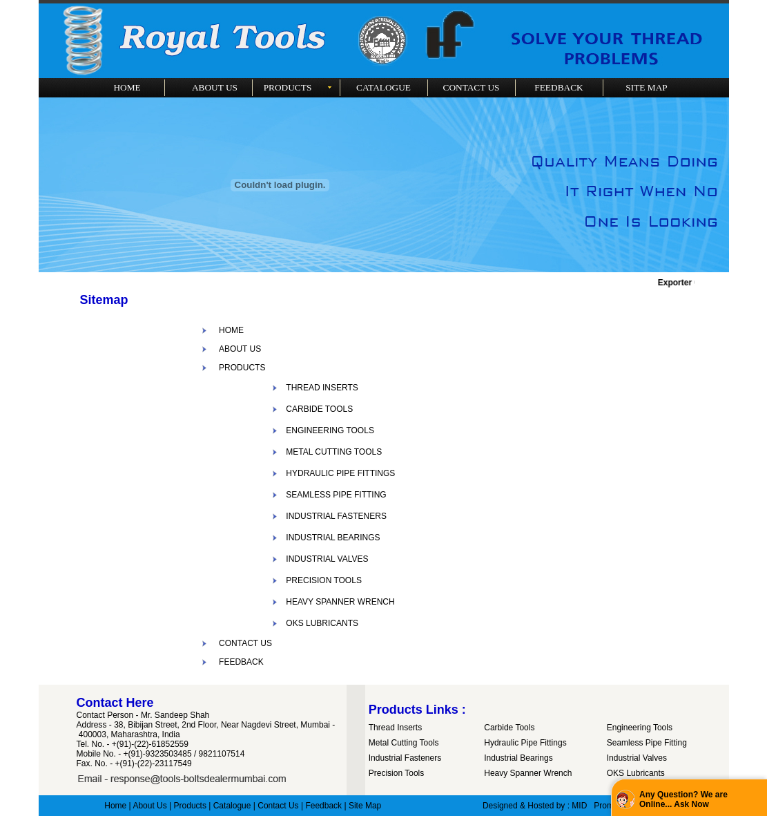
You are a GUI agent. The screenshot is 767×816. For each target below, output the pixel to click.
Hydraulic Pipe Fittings (525, 743)
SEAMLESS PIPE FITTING (336, 495)
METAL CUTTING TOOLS (334, 452)
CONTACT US (245, 643)
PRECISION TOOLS (324, 580)
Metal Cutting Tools (404, 743)
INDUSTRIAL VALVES (327, 559)
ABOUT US (240, 349)
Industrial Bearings (518, 758)
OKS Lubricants (636, 773)
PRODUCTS (242, 367)
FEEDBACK (241, 662)
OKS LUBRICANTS (322, 623)
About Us (149, 805)
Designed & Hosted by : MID (535, 805)
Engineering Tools (639, 727)
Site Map (365, 805)
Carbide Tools (509, 727)
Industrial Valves (637, 758)
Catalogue (232, 805)
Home (115, 805)
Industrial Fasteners (405, 758)
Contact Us (278, 805)
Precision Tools (396, 773)
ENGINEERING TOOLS (330, 430)
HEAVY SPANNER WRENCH (340, 602)
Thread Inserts (395, 727)
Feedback (323, 805)
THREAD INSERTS (322, 387)
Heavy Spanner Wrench (528, 773)
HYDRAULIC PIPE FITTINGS (340, 473)
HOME (231, 330)
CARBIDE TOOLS (319, 409)
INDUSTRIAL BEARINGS (333, 537)
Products (190, 805)
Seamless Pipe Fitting (647, 743)
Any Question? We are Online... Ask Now (683, 799)
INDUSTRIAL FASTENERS (336, 516)
